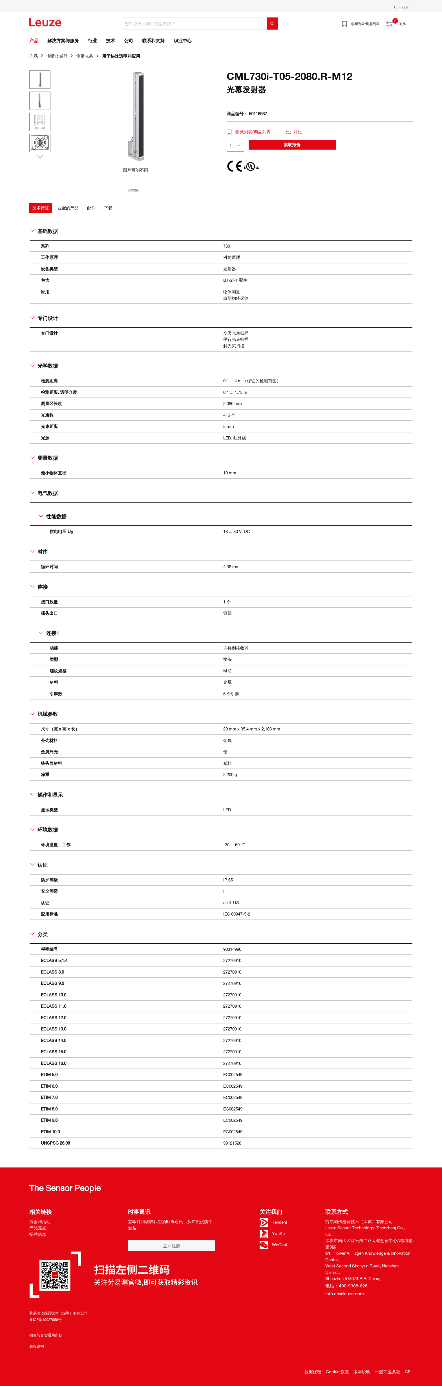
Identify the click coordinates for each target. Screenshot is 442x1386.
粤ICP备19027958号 (45, 1319)
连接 (39, 587)
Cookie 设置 (337, 1371)
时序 (39, 551)
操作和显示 (46, 795)
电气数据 (44, 493)
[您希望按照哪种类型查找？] (194, 23)
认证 (39, 865)
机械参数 (44, 714)
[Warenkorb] (409, 21)
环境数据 (44, 830)
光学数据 (44, 366)
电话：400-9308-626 (346, 1286)
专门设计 (44, 318)
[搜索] (272, 23)
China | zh (402, 7)
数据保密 (312, 1371)
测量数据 (44, 458)
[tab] (40, 208)
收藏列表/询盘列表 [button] (249, 131)
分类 (39, 934)
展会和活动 (39, 1221)
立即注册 (171, 1245)
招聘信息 (37, 1234)
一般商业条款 (387, 1371)
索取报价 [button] (292, 144)
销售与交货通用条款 (45, 1335)
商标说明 (36, 1346)
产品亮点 (37, 1227)
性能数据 (53, 516)
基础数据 (44, 231)
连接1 (49, 633)
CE (407, 1371)
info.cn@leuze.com (344, 1293)
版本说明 (361, 1371)
